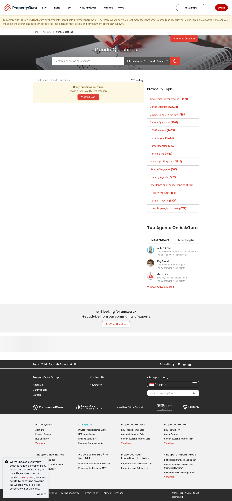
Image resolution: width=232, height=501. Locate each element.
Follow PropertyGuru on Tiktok (197, 364)
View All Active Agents (161, 287)
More (123, 8)
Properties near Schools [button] (135, 468)
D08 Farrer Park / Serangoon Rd (179, 472)
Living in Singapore (163, 169)
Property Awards (89, 407)
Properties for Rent (176, 424)
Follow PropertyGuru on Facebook (173, 365)
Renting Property (163, 200)
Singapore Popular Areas (180, 454)
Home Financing (162, 146)
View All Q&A (88, 97)
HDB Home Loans (86, 434)
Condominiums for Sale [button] (134, 434)
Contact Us (97, 377)
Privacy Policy (28, 477)
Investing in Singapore (166, 161)
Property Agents (163, 177)
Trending (137, 80)
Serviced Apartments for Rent (178, 439)
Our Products (40, 389)
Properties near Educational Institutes (135, 456)
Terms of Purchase (112, 493)
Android (62, 364)
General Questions (164, 122)
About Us (38, 384)
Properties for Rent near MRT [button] (94, 468)
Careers (37, 394)
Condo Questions (164, 106)
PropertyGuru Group (46, 377)
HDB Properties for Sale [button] (134, 430)
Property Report (164, 407)
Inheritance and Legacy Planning (171, 185)
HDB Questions (162, 130)
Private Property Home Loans (92, 430)
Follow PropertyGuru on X (193, 364)
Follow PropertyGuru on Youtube (184, 365)
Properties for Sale (133, 424)
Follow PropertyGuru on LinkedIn (189, 365)
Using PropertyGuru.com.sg (168, 208)
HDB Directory (42, 439)
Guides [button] (108, 7)
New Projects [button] (90, 8)
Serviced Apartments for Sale (135, 439)
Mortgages (85, 424)
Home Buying (162, 138)
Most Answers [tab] (160, 240)
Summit (130, 407)
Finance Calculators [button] (90, 439)
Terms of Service (70, 493)
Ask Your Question (184, 38)
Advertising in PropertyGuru (169, 99)
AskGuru (39, 430)
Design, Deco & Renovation (168, 114)
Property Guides (43, 434)
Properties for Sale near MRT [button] (94, 464)
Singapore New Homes (49, 454)
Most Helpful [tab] (186, 240)
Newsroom (96, 384)
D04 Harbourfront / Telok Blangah (180, 460)
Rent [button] (59, 8)
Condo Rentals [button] (173, 434)
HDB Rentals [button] (172, 430)
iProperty (191, 407)
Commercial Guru (48, 407)
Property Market (163, 192)
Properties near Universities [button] (136, 464)
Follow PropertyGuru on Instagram (178, 365)
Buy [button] (46, 8)
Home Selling (161, 153)
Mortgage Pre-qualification (91, 443)
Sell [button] (72, 8)
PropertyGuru (44, 424)
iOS (74, 364)
